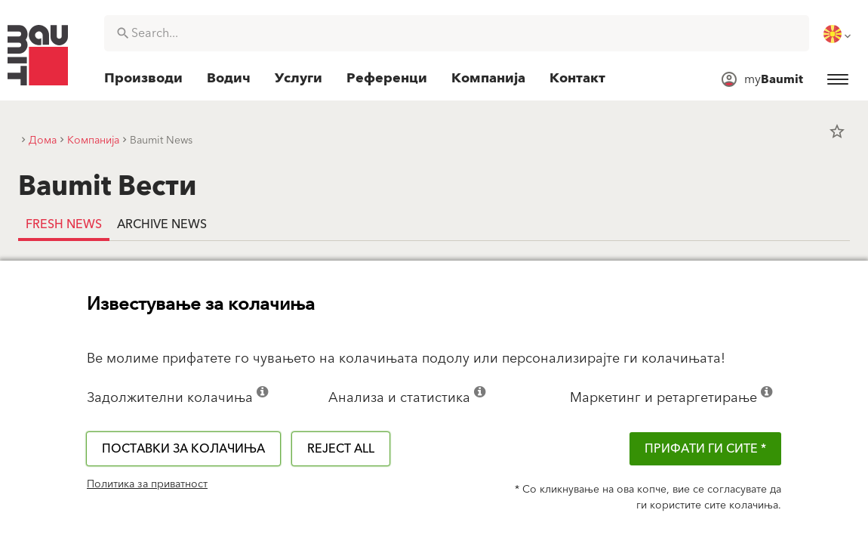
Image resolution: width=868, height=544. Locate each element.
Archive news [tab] (162, 224)
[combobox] (456, 33)
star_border (837, 131)
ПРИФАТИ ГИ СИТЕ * (705, 448)
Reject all (340, 448)
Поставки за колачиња (183, 448)
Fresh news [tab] (64, 224)
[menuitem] (838, 34)
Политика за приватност (147, 484)
